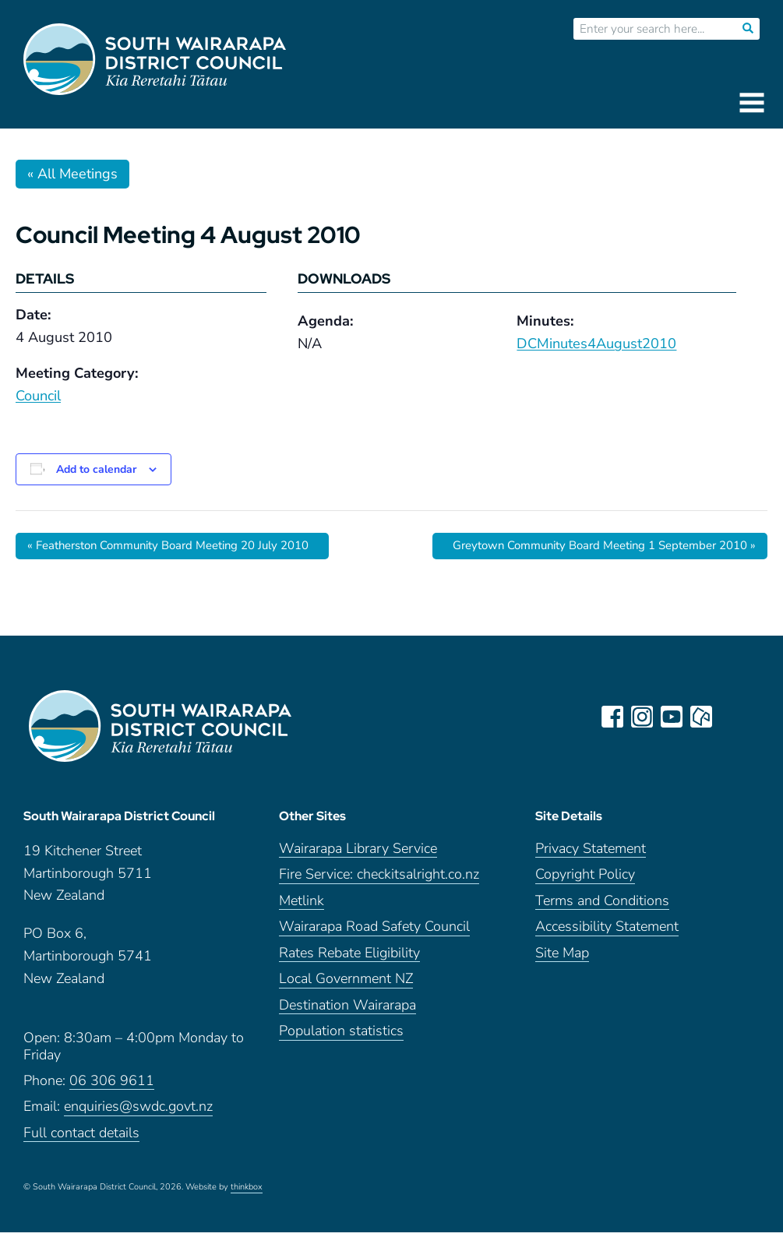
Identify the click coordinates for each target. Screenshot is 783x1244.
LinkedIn (733, 717)
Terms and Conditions (602, 913)
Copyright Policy (585, 886)
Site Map (562, 965)
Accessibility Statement (607, 938)
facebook (615, 717)
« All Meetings (72, 173)
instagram (644, 717)
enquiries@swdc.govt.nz (138, 1118)
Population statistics (341, 1043)
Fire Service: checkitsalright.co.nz (379, 886)
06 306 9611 (111, 1092)
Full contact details (81, 1145)
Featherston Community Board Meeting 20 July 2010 (181, 546)
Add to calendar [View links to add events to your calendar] (96, 469)
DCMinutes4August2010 (596, 343)
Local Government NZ (346, 990)
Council (38, 395)
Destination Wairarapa (347, 1017)
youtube (674, 717)
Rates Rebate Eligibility (349, 965)
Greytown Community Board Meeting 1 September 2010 (590, 546)
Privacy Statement (590, 860)
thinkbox (247, 1198)
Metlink (301, 913)
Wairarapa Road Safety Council (374, 938)
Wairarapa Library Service (358, 860)
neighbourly (703, 717)
